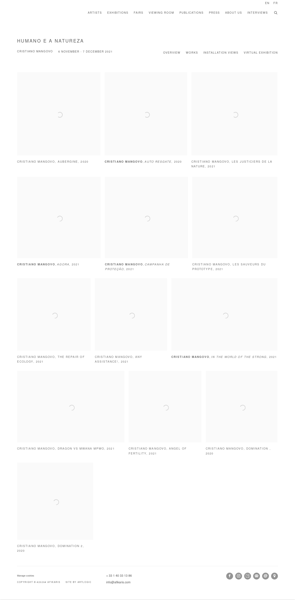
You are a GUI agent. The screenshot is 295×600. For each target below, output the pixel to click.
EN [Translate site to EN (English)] (267, 3)
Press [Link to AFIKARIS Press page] (214, 13)
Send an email (265, 576)
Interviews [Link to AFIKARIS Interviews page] (257, 13)
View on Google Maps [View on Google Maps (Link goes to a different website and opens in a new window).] (274, 576)
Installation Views (220, 53)
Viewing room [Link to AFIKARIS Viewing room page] (161, 13)
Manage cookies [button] (25, 576)
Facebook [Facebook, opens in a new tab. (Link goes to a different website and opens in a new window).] (229, 576)
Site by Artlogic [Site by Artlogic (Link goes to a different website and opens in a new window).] (78, 582)
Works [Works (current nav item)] (192, 53)
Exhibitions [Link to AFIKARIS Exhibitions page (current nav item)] (117, 13)
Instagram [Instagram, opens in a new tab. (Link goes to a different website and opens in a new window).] (238, 576)
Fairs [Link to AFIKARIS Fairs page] (138, 13)
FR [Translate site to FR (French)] (275, 3)
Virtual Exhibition (261, 53)
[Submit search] (276, 12)
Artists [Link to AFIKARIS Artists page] (95, 13)
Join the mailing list (256, 576)
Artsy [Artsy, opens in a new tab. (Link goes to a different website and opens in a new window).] (247, 576)
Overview (172, 53)
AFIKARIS (47, 13)
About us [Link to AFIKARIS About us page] (233, 13)
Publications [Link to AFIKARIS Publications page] (191, 13)
